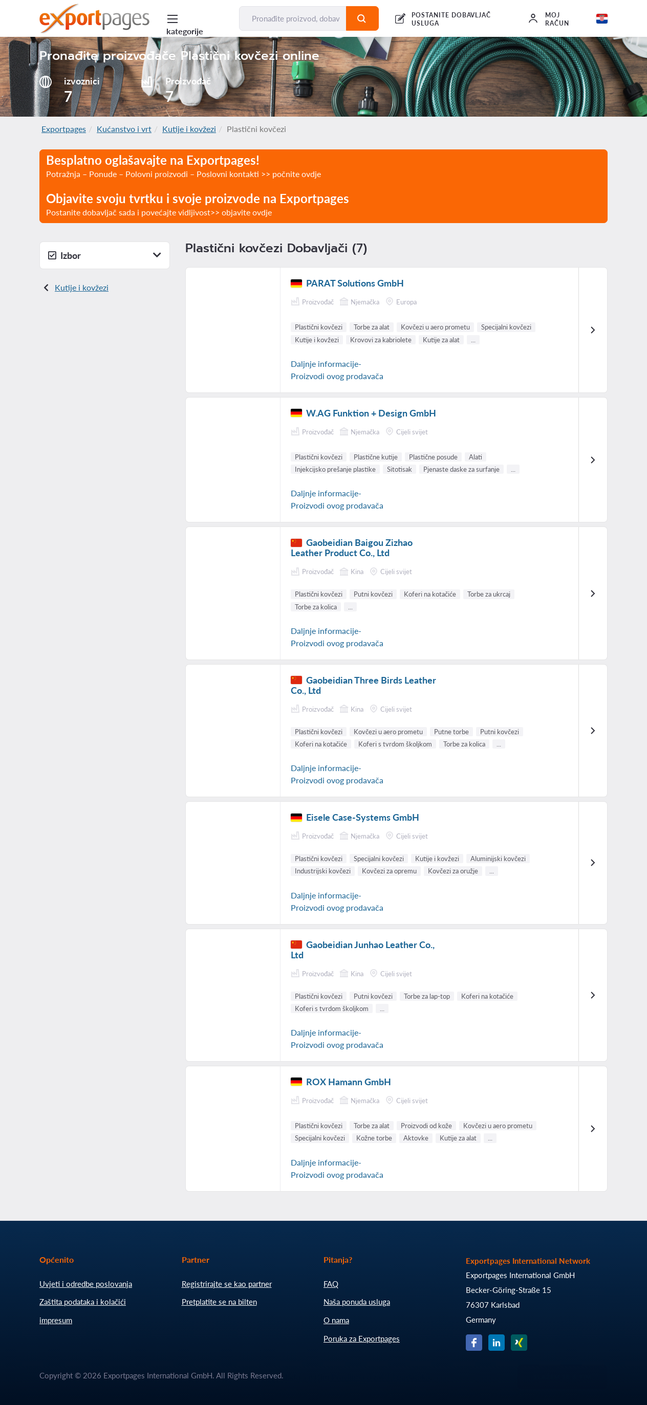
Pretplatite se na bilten (219, 1301)
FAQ (330, 1283)
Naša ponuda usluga (356, 1301)
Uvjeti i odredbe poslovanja (85, 1283)
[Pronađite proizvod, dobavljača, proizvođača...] (293, 18)
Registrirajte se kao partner (227, 1283)
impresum (55, 1320)
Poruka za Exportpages (361, 1338)
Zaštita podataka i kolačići (82, 1301)
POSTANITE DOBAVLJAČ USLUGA (451, 19)
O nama (336, 1320)
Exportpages (63, 129)
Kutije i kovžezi (189, 129)
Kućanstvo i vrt (124, 129)
